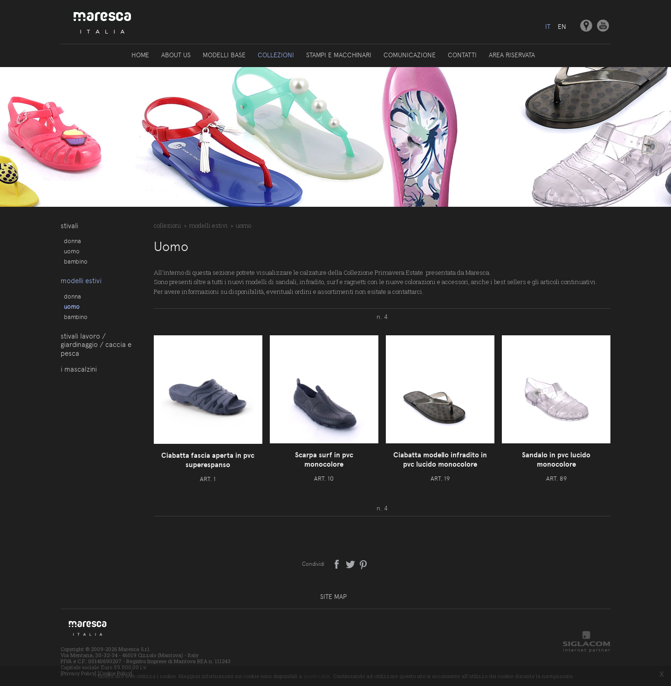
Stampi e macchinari (338, 55)
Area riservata (512, 55)
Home (140, 55)
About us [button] (176, 55)
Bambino (76, 261)
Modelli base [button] (224, 55)
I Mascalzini (79, 369)
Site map (333, 596)
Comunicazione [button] (409, 55)
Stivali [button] (69, 226)
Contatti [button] (462, 55)
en (562, 26)
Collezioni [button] (276, 55)
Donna (72, 241)
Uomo (72, 251)
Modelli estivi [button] (81, 281)
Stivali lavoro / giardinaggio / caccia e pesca (96, 345)
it (547, 26)
